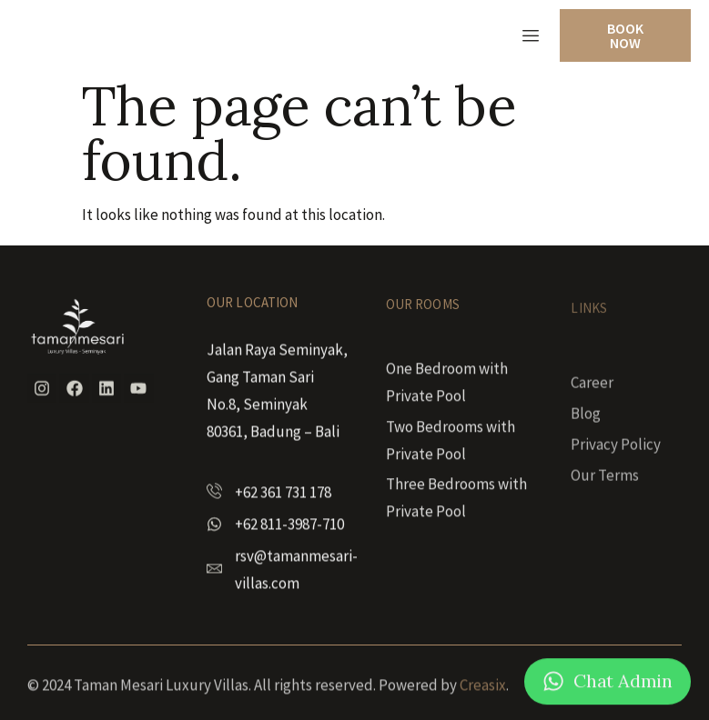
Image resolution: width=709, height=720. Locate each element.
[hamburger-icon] (530, 36)
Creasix (483, 695)
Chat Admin (623, 686)
